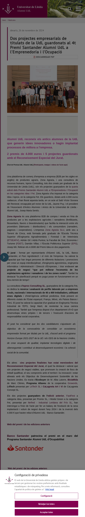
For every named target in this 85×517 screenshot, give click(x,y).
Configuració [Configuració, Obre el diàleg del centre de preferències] (46, 498)
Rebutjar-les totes (46, 506)
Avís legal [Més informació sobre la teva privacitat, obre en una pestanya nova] (49, 491)
